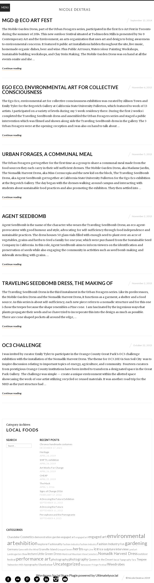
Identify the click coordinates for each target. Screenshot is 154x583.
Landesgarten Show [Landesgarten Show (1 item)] (17, 554)
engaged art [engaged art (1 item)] (81, 537)
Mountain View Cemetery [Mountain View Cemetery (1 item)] (85, 554)
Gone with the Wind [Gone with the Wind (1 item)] (28, 549)
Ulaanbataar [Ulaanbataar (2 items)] (45, 564)
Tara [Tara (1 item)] (134, 559)
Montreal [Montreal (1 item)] (66, 554)
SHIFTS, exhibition (49, 459)
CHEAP (44, 475)
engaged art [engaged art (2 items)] (68, 537)
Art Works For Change (52, 467)
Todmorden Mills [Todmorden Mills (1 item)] (15, 564)
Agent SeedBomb (24, 216)
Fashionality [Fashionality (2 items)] (55, 544)
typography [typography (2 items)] (31, 564)
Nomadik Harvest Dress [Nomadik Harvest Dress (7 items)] (118, 553)
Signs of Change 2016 (51, 491)
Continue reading (11, 68)
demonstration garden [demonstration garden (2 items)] (47, 537)
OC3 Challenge (21, 345)
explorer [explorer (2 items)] (43, 544)
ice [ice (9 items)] (96, 548)
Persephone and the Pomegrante (57, 514)
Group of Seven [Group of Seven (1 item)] (65, 549)
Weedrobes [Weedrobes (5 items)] (116, 564)
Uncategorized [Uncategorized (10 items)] (66, 564)
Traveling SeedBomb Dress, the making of (57, 283)
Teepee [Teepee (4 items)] (142, 559)
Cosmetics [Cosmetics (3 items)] (27, 537)
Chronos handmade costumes (56, 444)
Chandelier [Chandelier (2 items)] (13, 537)
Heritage (44, 452)
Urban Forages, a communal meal (47, 154)
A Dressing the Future (51, 506)
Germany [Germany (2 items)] (12, 549)
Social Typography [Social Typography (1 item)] (122, 559)
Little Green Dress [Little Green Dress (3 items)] (49, 554)
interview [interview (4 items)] (122, 549)
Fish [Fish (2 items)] (122, 544)
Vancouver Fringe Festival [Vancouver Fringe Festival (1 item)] (94, 564)
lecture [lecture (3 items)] (32, 554)
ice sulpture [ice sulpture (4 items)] (107, 549)
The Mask (45, 483)
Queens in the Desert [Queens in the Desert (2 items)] (101, 559)
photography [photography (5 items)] (78, 559)
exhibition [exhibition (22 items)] (26, 543)
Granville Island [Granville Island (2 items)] (48, 549)
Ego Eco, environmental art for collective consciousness (60, 89)
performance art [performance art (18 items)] (33, 559)
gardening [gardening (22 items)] (136, 543)
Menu (5, 7)
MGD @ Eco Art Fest (27, 20)
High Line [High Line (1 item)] (88, 549)
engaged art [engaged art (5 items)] (97, 537)
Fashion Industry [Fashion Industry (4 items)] (108, 544)
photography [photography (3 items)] (59, 559)
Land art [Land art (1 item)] (133, 549)
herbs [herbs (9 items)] (78, 548)
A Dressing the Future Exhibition (57, 499)
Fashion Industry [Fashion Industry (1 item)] (71, 544)
